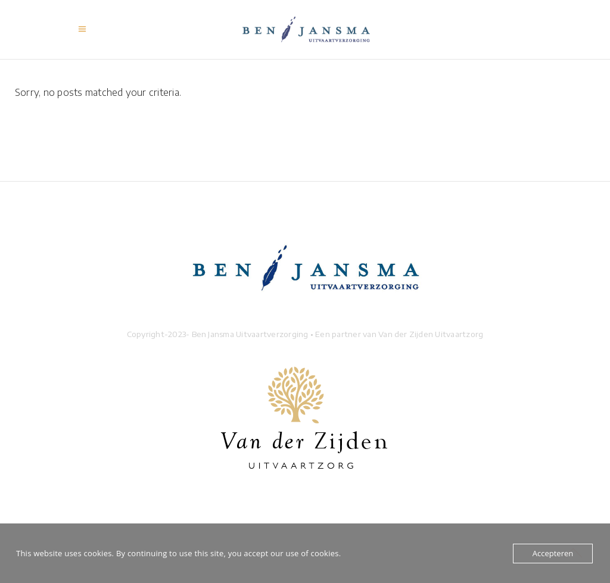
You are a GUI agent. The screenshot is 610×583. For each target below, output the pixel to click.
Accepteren (553, 553)
